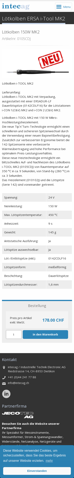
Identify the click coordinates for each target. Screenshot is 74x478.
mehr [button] (49, 460)
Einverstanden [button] (37, 470)
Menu (67, 7)
